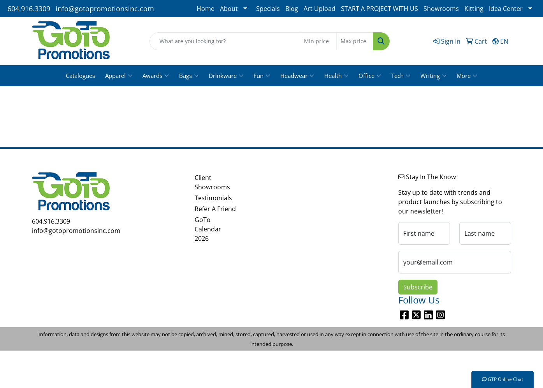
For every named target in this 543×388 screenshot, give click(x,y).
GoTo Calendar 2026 (208, 229)
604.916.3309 (28, 8)
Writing (433, 75)
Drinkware (226, 75)
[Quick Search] (224, 41)
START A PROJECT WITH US (379, 8)
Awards (155, 75)
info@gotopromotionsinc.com (105, 8)
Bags (189, 75)
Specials (268, 8)
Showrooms (441, 8)
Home (205, 8)
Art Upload (320, 8)
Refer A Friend (215, 209)
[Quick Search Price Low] (318, 41)
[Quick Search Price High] (354, 41)
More (467, 75)
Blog (291, 8)
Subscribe (417, 287)
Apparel (118, 75)
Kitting (473, 8)
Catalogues (80, 75)
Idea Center (506, 8)
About (229, 8)
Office (369, 75)
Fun (261, 75)
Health (336, 75)
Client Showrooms (212, 182)
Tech (400, 75)
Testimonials (213, 198)
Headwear (297, 75)
